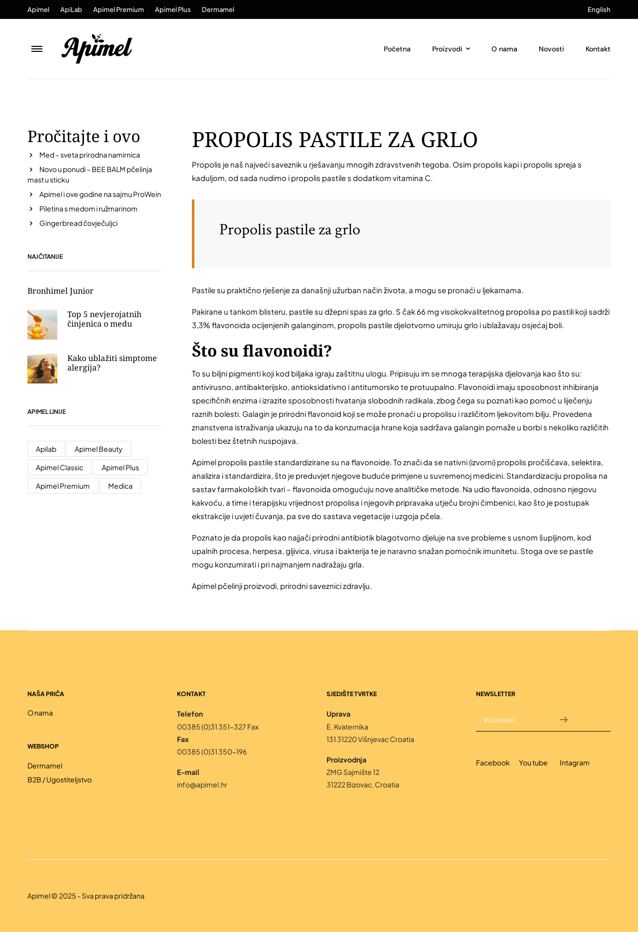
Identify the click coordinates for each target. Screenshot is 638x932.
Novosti (551, 48)
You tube (533, 762)
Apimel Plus (173, 9)
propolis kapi (496, 164)
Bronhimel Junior (60, 290)
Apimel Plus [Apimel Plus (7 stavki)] (120, 467)
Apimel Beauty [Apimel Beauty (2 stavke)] (99, 448)
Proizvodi (447, 48)
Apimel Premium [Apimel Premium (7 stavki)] (63, 485)
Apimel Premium (118, 9)
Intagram (575, 762)
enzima (245, 400)
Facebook (493, 762)
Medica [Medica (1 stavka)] (120, 485)
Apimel (38, 9)
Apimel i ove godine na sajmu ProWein (100, 193)
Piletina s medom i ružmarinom (88, 208)
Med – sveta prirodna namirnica (89, 154)
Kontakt (598, 48)
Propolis (206, 164)
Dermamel (218, 9)
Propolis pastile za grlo (289, 229)
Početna (397, 48)
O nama (504, 48)
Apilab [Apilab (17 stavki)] (46, 448)
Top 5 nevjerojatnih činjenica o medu (104, 319)
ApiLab (71, 9)
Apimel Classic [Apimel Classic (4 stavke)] (59, 467)
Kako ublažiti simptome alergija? (112, 363)
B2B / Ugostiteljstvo (59, 779)
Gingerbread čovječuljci (78, 222)
